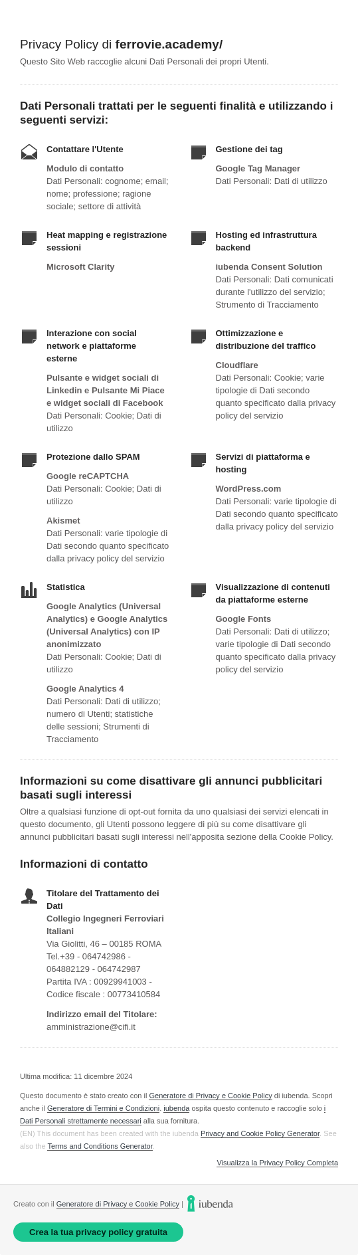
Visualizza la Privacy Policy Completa (277, 1163)
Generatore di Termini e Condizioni (103, 1108)
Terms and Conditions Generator (99, 1146)
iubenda (176, 1108)
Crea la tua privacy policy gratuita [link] (98, 1232)
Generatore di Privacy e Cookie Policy (210, 1096)
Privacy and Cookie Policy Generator (260, 1133)
